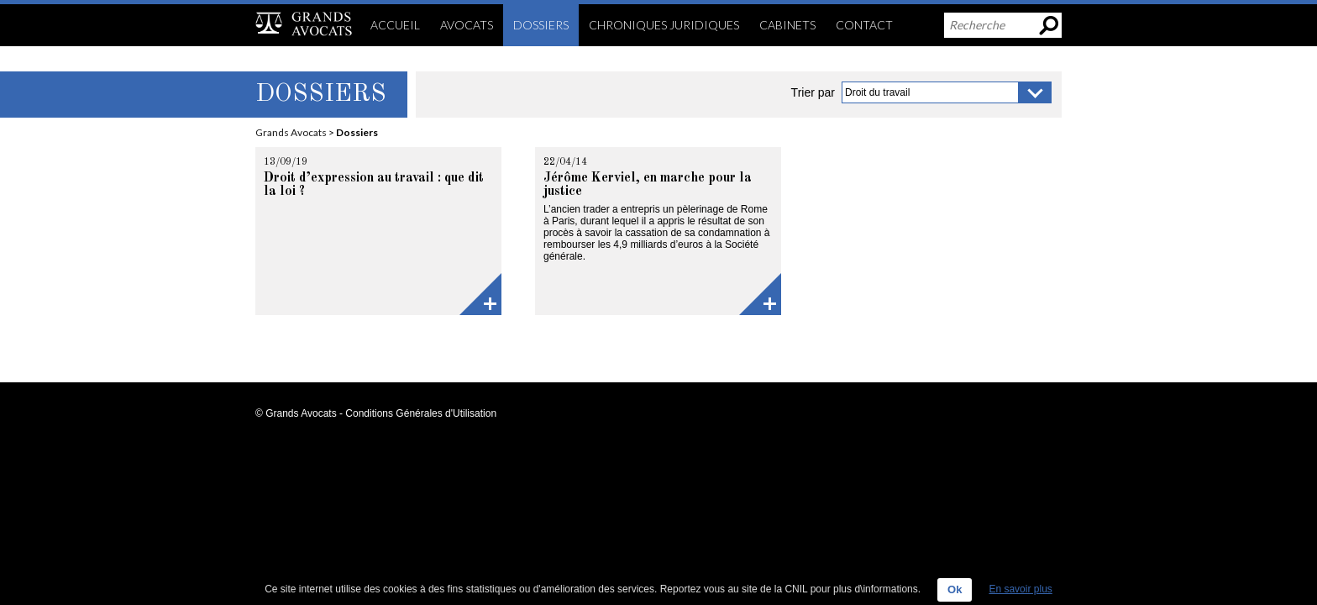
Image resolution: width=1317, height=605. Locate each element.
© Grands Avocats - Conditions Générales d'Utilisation (375, 413)
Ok (954, 589)
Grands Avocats (291, 132)
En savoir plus (1020, 589)
